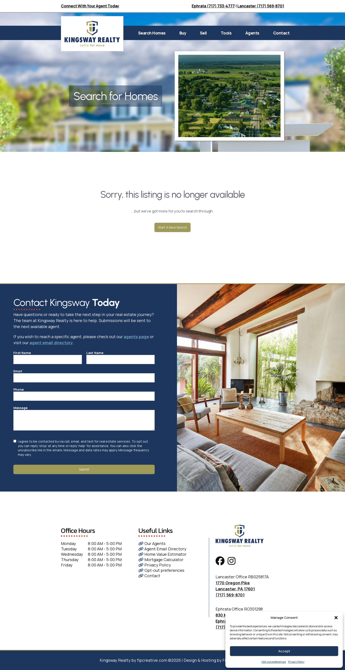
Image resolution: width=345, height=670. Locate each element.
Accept (284, 651)
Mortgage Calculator (160, 559)
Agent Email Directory (162, 548)
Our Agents (152, 543)
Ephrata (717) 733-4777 (213, 5)
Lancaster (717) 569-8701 (260, 5)
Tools (226, 33)
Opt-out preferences (274, 662)
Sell (203, 33)
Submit (84, 469)
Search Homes (152, 33)
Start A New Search (172, 227)
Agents (252, 33)
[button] (336, 617)
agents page (136, 336)
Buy (182, 33)
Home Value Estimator (162, 554)
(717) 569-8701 (230, 595)
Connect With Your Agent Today (90, 5)
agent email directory (51, 342)
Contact (281, 33)
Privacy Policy (296, 662)
